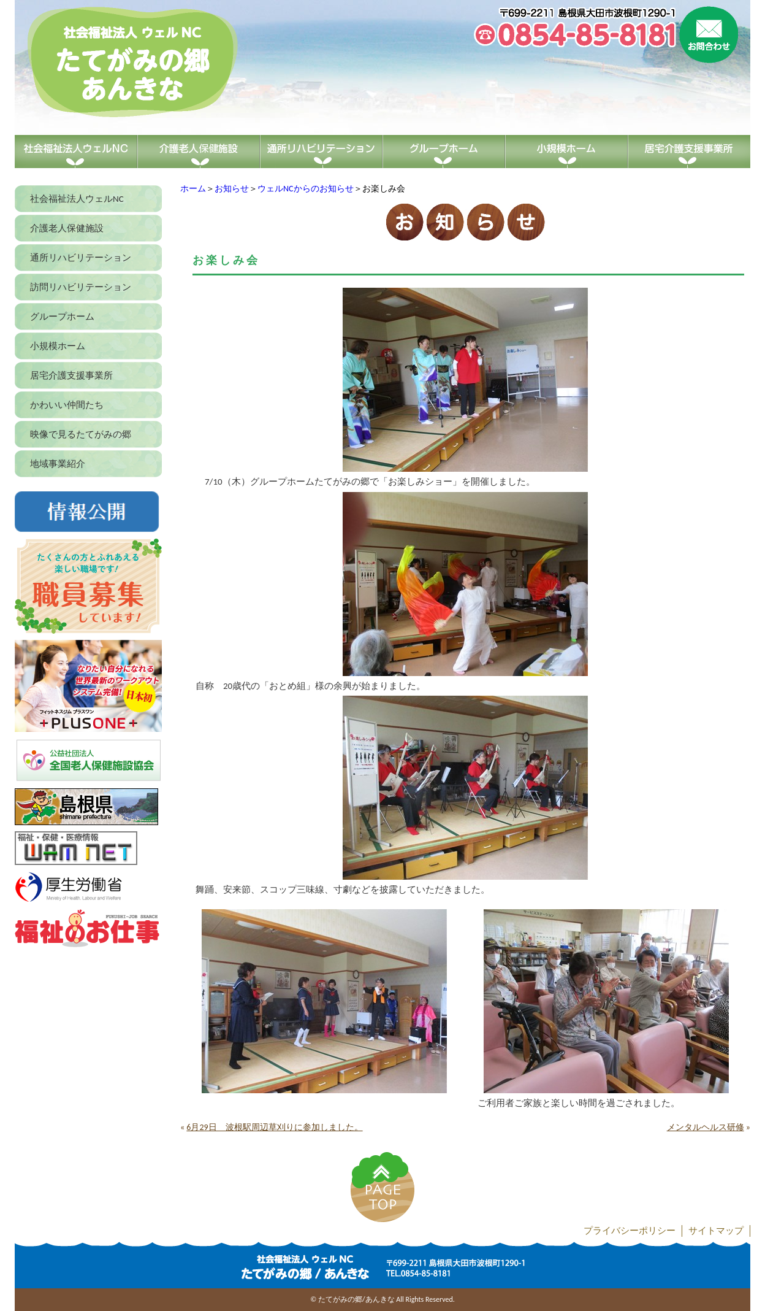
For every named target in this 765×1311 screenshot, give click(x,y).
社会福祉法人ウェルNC (77, 198)
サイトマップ (716, 1230)
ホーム (193, 188)
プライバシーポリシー (630, 1230)
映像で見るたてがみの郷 (80, 434)
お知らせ (232, 188)
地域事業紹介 (57, 463)
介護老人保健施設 (67, 228)
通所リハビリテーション (80, 257)
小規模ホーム (57, 346)
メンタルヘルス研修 (705, 1127)
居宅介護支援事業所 (71, 375)
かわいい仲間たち (67, 404)
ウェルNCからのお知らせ (305, 188)
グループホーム (62, 316)
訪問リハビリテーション (80, 287)
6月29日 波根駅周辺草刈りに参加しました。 (274, 1127)
